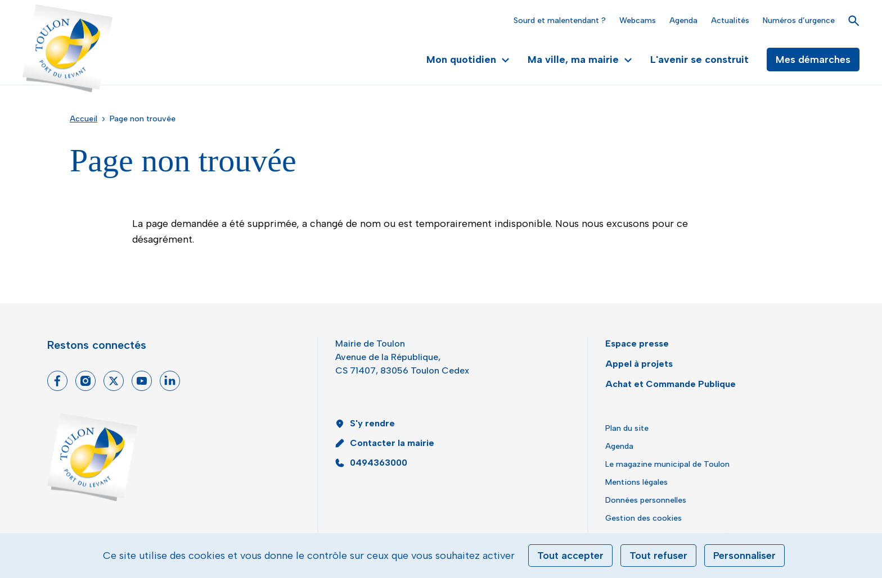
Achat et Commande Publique (670, 384)
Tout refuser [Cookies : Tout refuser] (658, 555)
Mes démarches (813, 59)
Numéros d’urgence (799, 20)
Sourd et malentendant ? (560, 20)
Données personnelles (645, 500)
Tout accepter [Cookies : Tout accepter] (570, 555)
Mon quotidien (468, 59)
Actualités (730, 20)
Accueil (83, 119)
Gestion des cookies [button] (643, 518)
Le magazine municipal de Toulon (667, 464)
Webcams (637, 20)
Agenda (683, 20)
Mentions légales (636, 482)
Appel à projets (639, 363)
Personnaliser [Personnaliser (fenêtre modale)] (744, 555)
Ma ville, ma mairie (580, 59)
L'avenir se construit (699, 59)
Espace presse (637, 343)
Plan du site (627, 428)
